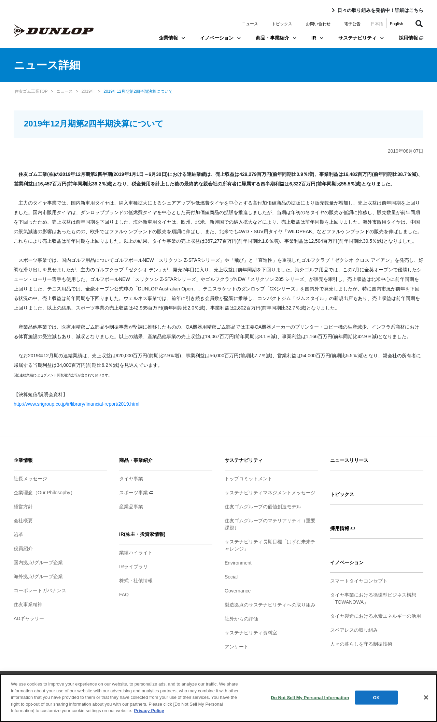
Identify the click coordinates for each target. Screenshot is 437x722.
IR (317, 38)
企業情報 (172, 38)
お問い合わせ (318, 23)
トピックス (282, 23)
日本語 (377, 23)
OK (376, 700)
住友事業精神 (28, 604)
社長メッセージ (30, 478)
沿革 (18, 534)
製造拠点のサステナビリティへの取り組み (270, 604)
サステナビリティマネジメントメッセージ (270, 492)
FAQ (124, 594)
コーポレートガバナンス (40, 590)
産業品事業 (131, 506)
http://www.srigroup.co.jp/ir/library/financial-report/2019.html (76, 404)
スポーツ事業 (136, 492)
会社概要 (23, 520)
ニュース (250, 23)
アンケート (237, 646)
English (396, 23)
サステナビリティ (361, 38)
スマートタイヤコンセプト (358, 581)
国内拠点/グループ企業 (38, 562)
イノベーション (220, 38)
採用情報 (411, 38)
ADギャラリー (29, 618)
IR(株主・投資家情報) (142, 534)
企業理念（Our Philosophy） (44, 492)
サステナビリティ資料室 (251, 632)
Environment (238, 563)
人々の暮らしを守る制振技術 (361, 644)
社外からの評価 (241, 618)
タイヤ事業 (131, 478)
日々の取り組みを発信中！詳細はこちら (380, 10)
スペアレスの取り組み (354, 630)
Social (231, 577)
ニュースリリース (349, 460)
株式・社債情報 (136, 580)
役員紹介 (23, 548)
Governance (238, 590)
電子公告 (352, 23)
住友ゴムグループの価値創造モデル (263, 506)
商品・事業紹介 (276, 38)
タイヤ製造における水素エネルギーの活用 (375, 616)
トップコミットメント (248, 478)
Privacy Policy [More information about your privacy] (149, 713)
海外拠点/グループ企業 (38, 576)
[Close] (426, 699)
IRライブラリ (133, 566)
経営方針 (23, 506)
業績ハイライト (136, 552)
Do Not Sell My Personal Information (310, 700)
